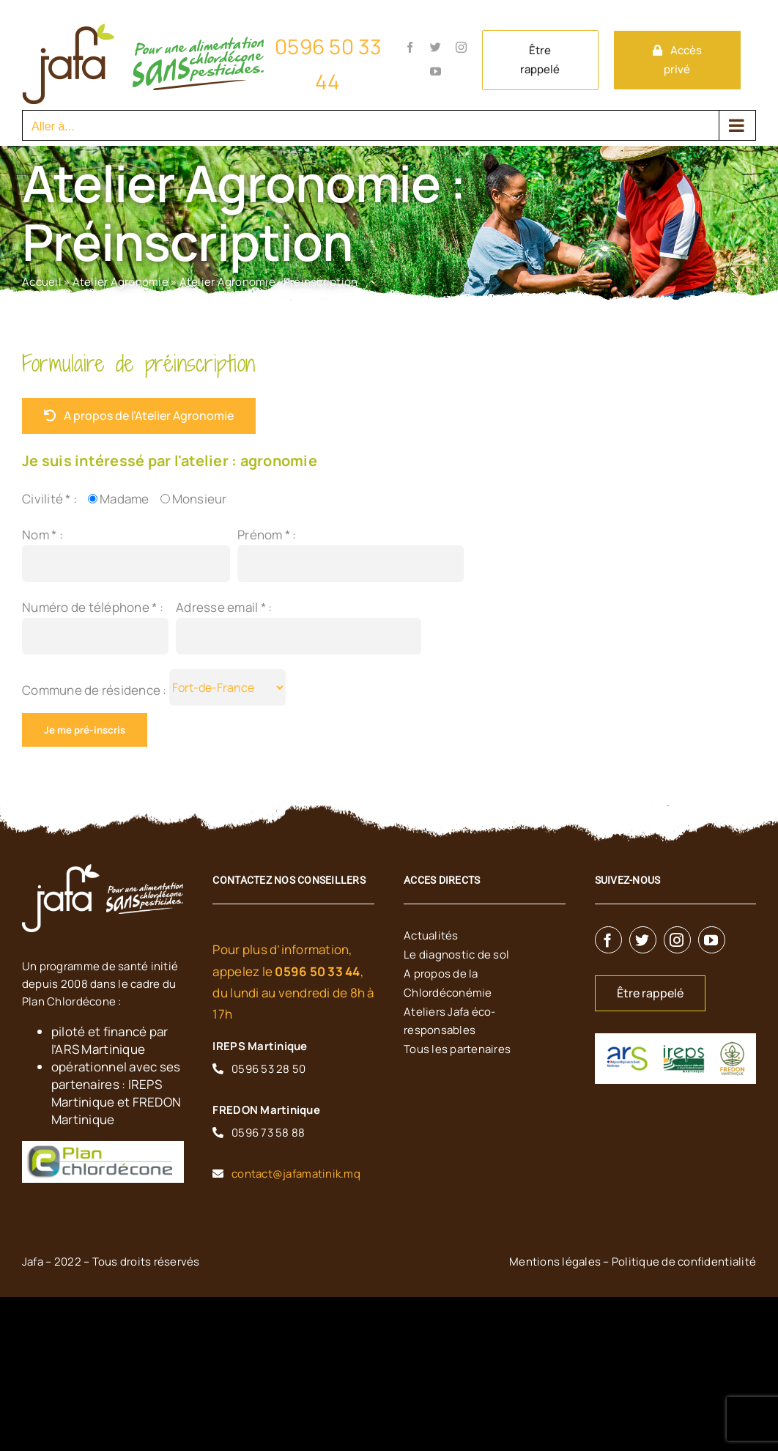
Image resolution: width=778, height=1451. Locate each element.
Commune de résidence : (95, 690)
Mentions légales (555, 1261)
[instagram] (677, 939)
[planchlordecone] (99, 1150)
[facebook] (608, 939)
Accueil (42, 281)
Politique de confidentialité (684, 1261)
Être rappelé (540, 60)
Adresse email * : (224, 607)
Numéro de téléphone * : (92, 607)
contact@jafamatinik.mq (295, 1173)
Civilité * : (49, 498)
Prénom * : (267, 534)
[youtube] (711, 939)
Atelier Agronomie (120, 281)
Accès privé (682, 60)
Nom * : (42, 534)
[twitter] (642, 939)
